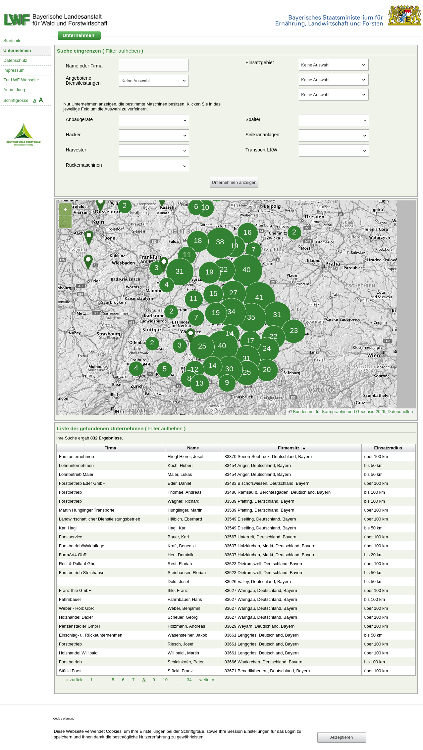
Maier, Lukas (180, 474)
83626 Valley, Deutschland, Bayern (258, 581)
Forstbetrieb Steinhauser (82, 572)
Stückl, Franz (180, 670)
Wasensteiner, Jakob (187, 635)
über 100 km (376, 456)
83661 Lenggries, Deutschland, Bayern (262, 635)
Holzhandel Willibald (78, 652)
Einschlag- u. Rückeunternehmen (91, 635)
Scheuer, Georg (183, 617)
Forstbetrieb (70, 492)
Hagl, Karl (177, 527)
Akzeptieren (341, 737)
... (102, 679)
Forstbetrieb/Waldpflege (81, 545)
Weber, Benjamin (184, 608)
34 (190, 679)
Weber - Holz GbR (76, 608)
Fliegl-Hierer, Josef (185, 456)
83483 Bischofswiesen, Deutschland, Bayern (267, 483)
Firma (110, 447)
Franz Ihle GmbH (75, 590)
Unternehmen (17, 50)
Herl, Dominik (180, 554)
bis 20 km (373, 554)
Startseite (12, 40)
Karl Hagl (68, 527)
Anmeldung (14, 89)
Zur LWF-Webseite (21, 79)
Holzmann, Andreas (186, 626)
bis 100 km (374, 492)
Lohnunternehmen (76, 465)
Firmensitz (288, 447)
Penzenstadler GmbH (79, 626)
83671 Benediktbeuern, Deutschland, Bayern (267, 670)
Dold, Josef (178, 581)
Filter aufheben (123, 51)
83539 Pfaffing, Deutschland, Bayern (259, 501)
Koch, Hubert (180, 465)
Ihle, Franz (178, 590)
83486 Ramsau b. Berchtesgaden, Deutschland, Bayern (278, 492)
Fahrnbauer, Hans (185, 599)
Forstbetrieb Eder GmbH (82, 483)
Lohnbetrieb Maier (76, 474)
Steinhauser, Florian (187, 572)
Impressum (14, 70)
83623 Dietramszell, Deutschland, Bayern (264, 563)
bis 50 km (373, 465)
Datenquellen (400, 411)
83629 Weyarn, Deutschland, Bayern (259, 626)
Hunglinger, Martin (185, 510)
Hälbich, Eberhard (185, 519)
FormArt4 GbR (73, 554)
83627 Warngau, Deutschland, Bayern (261, 590)
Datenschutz (15, 60)
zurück (75, 679)
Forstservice (70, 536)
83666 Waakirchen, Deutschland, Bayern (263, 661)
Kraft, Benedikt (182, 545)
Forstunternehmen (76, 456)
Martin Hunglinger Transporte (87, 510)
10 (166, 679)
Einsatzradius (388, 447)
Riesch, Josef (180, 644)
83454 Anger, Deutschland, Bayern (258, 465)
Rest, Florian (180, 563)
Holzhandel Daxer (76, 617)
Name (193, 447)
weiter (206, 679)
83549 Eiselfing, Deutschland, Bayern (260, 519)
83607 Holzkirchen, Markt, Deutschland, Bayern (270, 545)
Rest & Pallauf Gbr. (77, 563)
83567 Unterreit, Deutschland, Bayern (260, 536)
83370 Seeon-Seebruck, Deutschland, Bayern (268, 456)
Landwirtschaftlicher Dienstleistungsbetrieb (99, 519)
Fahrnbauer (70, 599)
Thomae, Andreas (184, 492)
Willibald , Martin (183, 652)
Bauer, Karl (178, 536)
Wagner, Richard (183, 501)
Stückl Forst (70, 670)
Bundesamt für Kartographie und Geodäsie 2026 (339, 411)
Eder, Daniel (179, 483)
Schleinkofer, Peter (186, 661)
